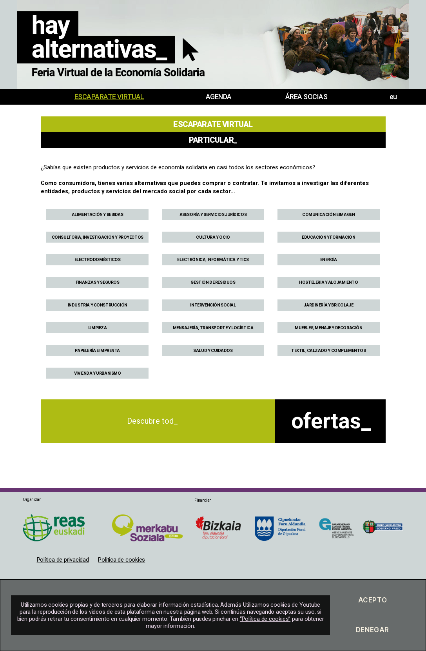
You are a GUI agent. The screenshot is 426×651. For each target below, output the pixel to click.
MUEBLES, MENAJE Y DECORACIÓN (328, 327)
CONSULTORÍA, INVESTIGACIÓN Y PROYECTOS (97, 237)
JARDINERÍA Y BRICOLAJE (328, 305)
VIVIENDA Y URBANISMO (97, 373)
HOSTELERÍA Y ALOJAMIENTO (328, 282)
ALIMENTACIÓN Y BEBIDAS (97, 214)
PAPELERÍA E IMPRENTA (97, 350)
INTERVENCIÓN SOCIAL (213, 305)
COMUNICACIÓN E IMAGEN (328, 214)
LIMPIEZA (97, 327)
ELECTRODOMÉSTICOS (97, 259)
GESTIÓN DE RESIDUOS (212, 282)
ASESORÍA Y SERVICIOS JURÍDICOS (213, 214)
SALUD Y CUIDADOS (212, 350)
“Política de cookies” (265, 618)
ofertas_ (331, 420)
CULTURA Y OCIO (213, 237)
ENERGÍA (328, 259)
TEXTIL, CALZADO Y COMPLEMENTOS (328, 350)
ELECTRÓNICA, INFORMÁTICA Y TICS (213, 259)
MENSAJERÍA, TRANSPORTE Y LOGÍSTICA (213, 327)
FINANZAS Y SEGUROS (98, 282)
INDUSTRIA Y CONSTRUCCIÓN (97, 305)
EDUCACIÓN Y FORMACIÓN (328, 237)
